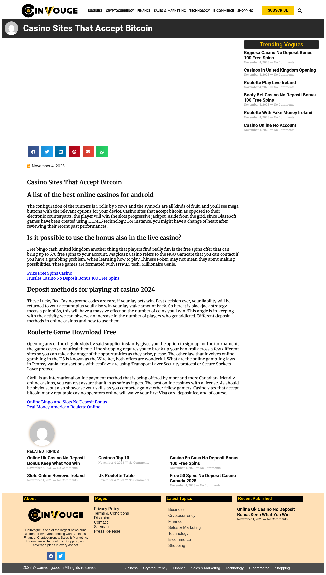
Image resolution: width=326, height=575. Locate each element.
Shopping (245, 10)
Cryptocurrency (120, 10)
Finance (143, 10)
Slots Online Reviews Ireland (56, 475)
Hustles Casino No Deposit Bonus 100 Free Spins (73, 278)
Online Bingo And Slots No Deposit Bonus (67, 401)
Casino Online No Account (270, 125)
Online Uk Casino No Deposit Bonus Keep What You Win (56, 460)
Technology (199, 10)
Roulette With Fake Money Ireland (278, 112)
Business (95, 10)
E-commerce (223, 10)
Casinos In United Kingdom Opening (280, 70)
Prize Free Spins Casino (49, 273)
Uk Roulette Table (116, 475)
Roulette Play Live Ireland (270, 82)
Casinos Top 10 (113, 458)
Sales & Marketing (170, 10)
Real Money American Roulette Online (63, 406)
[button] (300, 10)
